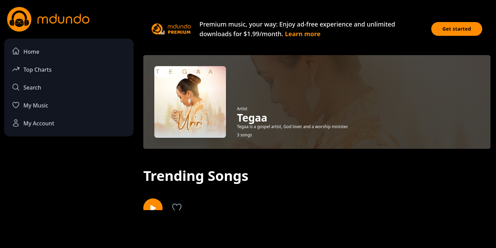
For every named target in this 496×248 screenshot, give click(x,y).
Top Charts (32, 69)
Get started (456, 28)
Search (26, 87)
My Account (33, 123)
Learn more (302, 34)
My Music (30, 105)
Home (25, 51)
